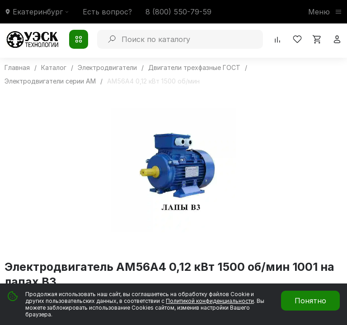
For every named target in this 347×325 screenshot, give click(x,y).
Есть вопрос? (107, 11)
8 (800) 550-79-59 (178, 11)
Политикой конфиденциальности (210, 300)
